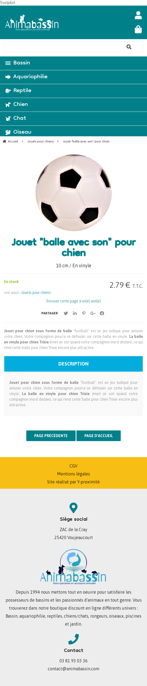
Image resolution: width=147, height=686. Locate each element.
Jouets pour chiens (36, 292)
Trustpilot (7, 3)
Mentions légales (73, 473)
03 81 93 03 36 (73, 660)
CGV (73, 465)
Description (73, 364)
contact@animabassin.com (73, 668)
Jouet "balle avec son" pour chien (74, 249)
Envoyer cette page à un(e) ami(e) (73, 301)
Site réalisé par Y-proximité (73, 481)
